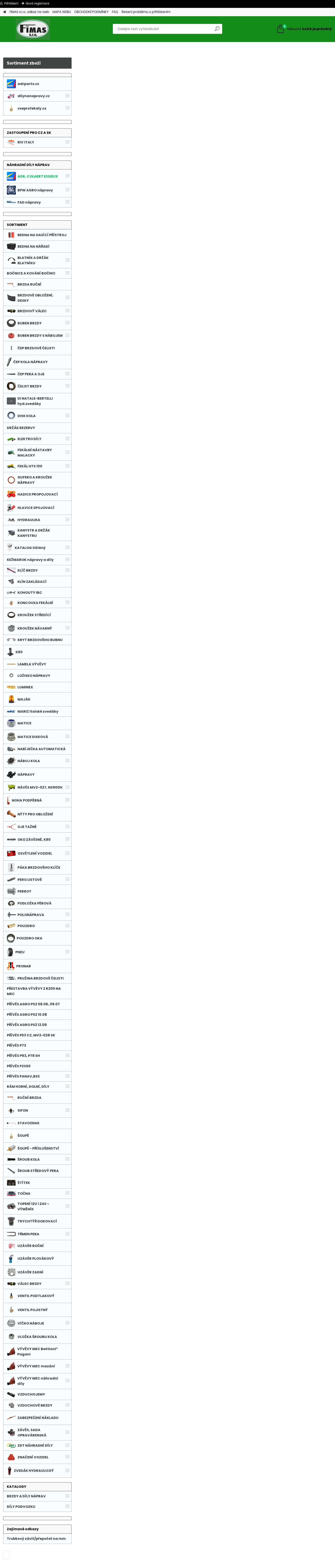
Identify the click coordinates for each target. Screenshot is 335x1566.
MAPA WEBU (62, 12)
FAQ (115, 12)
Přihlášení (11, 3)
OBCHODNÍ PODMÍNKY (91, 12)
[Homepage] (4, 12)
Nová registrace (37, 3)
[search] (217, 30)
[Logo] (32, 29)
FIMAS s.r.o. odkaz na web (29, 12)
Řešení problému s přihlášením (146, 12)
